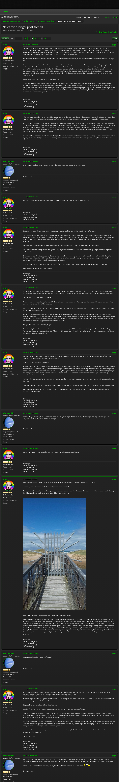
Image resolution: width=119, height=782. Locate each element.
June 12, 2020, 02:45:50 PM (30, 755)
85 (45, 38)
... (23, 38)
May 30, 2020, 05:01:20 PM (30, 113)
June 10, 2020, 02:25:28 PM (30, 689)
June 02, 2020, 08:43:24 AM (30, 288)
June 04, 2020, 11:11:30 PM (30, 413)
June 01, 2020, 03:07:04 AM (30, 197)
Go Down (5, 38)
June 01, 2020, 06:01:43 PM (30, 227)
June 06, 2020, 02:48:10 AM (30, 448)
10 (39, 38)
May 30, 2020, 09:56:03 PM (30, 161)
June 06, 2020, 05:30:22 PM (30, 479)
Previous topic (101, 32)
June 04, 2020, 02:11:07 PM (30, 352)
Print (115, 38)
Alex (5, 44)
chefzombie (8, 161)
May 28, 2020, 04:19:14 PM (30, 44)
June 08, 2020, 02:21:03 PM (30, 653)
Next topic (112, 32)
